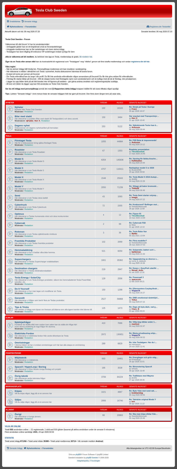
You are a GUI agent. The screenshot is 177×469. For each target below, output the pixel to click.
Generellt (20, 298)
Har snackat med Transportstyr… (144, 116)
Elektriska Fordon (24, 333)
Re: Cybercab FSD (137, 223)
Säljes (18, 399)
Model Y (19, 186)
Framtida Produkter (25, 241)
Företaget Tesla (23, 140)
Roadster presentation (139, 149)
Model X (19, 177)
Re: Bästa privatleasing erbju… (143, 333)
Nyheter (10, 103)
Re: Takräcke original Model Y (142, 399)
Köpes (18, 391)
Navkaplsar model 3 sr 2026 (141, 168)
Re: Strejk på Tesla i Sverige (142, 107)
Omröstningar (22, 342)
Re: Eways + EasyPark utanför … (144, 268)
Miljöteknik (20, 357)
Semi (17, 195)
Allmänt (10, 410)
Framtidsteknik (13, 353)
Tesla (8, 136)
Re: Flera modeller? (138, 241)
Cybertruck (21, 204)
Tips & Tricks (22, 307)
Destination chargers (26, 268)
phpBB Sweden (92, 458)
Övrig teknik (21, 376)
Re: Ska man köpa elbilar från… (143, 414)
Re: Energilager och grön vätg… (143, 357)
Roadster (20, 149)
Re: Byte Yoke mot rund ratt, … (143, 391)
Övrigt (18, 414)
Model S (19, 159)
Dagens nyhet (22, 125)
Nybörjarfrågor (23, 322)
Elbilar (9, 318)
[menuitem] (29, 21)
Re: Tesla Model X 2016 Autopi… (143, 177)
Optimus (19, 214)
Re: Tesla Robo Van (138, 231)
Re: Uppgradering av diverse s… (144, 259)
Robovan (19, 231)
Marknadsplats (13, 387)
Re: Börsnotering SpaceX (140, 367)
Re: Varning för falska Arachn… (143, 159)
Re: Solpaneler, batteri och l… (142, 250)
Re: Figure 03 (135, 214)
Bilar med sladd (23, 116)
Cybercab (20, 223)
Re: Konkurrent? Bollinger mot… (144, 204)
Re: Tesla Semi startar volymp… (143, 195)
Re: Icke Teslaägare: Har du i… (143, 342)
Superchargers (23, 259)
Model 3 (19, 168)
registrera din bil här (140, 62)
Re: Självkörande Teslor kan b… (143, 125)
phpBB (78, 455)
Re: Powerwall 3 (136, 277)
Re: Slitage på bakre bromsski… (143, 186)
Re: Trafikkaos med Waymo (141, 376)
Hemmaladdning (23, 250)
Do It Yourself (22, 289)
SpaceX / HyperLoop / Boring (30, 367)
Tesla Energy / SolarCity (28, 277)
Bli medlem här (86, 57)
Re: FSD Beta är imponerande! (143, 140)
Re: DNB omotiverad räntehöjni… (144, 298)
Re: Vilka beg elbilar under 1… (142, 322)
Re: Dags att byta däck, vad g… (143, 307)
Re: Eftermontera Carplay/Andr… (144, 289)
